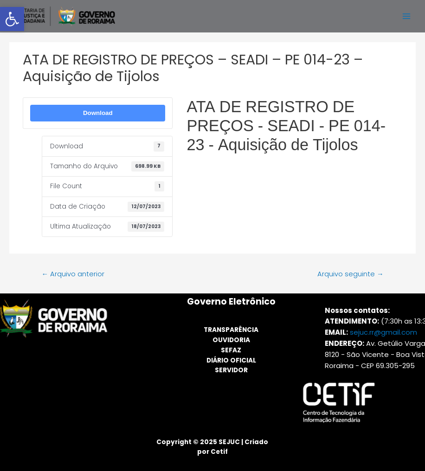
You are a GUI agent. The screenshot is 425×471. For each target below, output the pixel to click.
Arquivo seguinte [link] (350, 274)
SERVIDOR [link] (231, 370)
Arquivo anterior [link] (72, 274)
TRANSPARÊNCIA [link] (231, 329)
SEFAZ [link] (231, 350)
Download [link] (98, 112)
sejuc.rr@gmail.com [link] (383, 332)
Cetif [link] (219, 451)
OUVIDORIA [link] (231, 340)
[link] (12, 19)
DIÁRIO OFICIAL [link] (231, 360)
